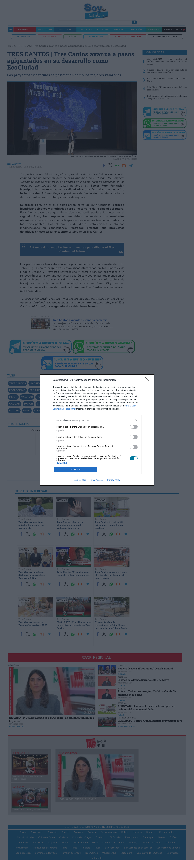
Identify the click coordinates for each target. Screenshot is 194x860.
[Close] (148, 380)
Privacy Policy (113, 480)
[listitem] (97, 420)
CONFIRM (75, 469)
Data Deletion (80, 480)
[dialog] (97, 430)
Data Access (97, 480)
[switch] (134, 427)
